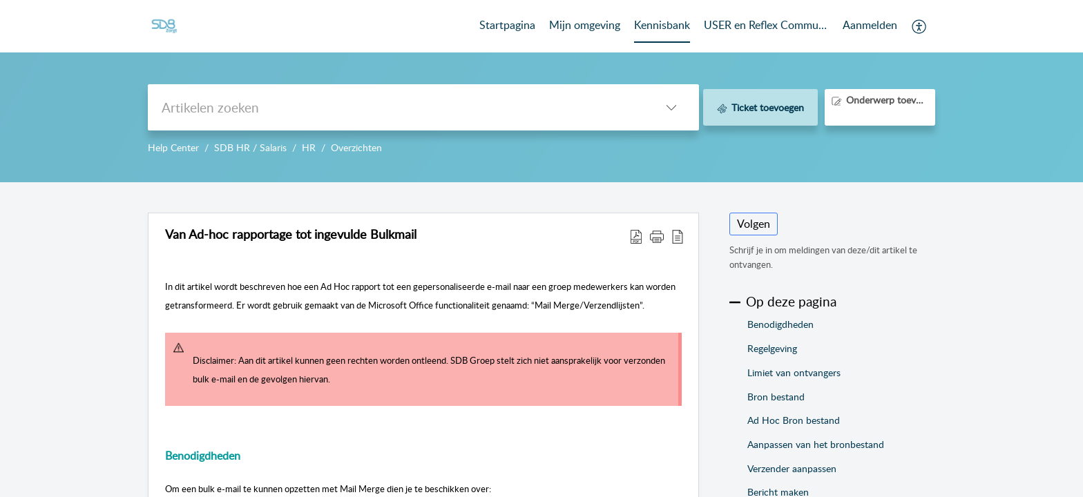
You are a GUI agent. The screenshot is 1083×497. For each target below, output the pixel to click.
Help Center (173, 147)
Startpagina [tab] (507, 24)
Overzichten (356, 147)
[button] (919, 26)
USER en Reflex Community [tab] (766, 24)
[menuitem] (870, 26)
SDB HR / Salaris (250, 147)
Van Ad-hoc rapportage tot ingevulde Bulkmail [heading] (290, 234)
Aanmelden (870, 24)
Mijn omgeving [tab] (584, 24)
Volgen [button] (753, 223)
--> (541, 91)
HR (309, 147)
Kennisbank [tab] (662, 24)
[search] (396, 107)
